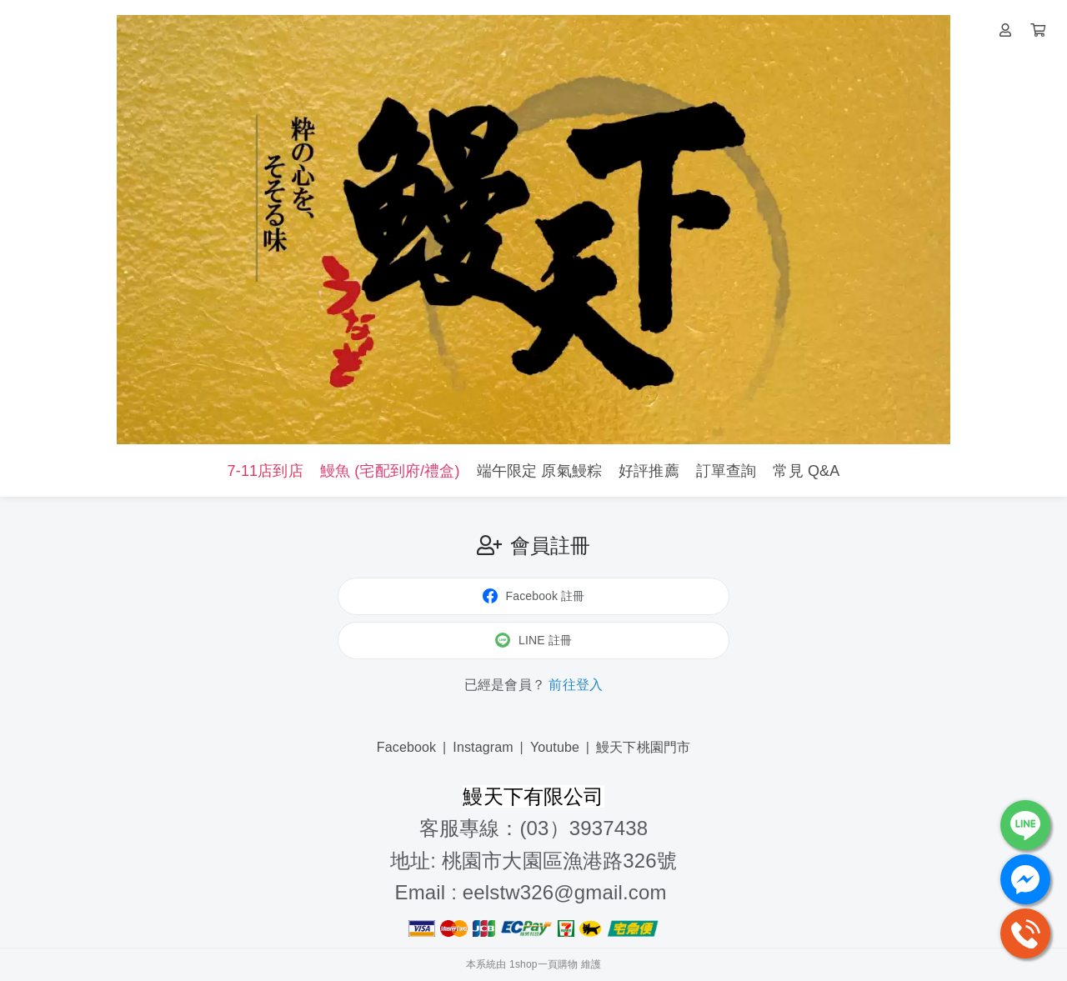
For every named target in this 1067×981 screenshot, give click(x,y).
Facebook (407, 747)
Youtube (554, 747)
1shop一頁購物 (543, 964)
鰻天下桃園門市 (643, 747)
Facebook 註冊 (534, 595)
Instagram (483, 747)
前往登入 (576, 685)
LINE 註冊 (533, 640)
